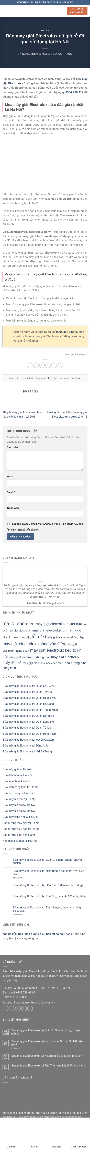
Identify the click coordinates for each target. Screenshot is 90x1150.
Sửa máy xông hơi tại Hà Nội (20, 816)
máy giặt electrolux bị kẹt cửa (59, 624)
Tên (10, 476)
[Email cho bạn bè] (48, 365)
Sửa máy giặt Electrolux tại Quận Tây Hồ (27, 691)
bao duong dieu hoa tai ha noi (44, 934)
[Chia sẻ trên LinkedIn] (60, 365)
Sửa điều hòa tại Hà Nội (17, 775)
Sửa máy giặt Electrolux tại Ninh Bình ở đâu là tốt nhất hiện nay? (48, 872)
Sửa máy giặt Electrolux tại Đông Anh (25, 745)
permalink (75, 378)
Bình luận (13, 447)
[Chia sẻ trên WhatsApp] (29, 365)
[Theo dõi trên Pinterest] (30, 1008)
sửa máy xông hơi (27, 938)
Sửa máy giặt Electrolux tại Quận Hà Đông (28, 703)
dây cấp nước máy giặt (16, 637)
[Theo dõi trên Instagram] (12, 1008)
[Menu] (5, 11)
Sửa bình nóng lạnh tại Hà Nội (21, 787)
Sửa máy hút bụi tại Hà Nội (19, 805)
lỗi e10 (39, 636)
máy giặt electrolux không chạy (65, 637)
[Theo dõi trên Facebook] (5, 1008)
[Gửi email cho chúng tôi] (24, 1008)
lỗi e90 (30, 624)
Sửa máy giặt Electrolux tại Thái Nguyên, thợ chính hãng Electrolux (47, 909)
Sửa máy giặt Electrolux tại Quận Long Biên (29, 721)
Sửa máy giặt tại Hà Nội (17, 769)
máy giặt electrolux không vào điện (34, 643)
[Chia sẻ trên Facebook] (36, 365)
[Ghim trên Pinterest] (54, 365)
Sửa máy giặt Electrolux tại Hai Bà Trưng (27, 751)
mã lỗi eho (14, 623)
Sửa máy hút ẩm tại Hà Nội (19, 811)
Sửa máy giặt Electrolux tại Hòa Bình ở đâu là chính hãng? (48, 885)
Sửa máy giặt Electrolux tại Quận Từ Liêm (28, 727)
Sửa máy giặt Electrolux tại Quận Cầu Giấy (28, 686)
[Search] (63, 11)
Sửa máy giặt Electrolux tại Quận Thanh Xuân (30, 709)
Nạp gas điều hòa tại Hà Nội (20, 840)
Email (11, 492)
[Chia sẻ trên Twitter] (42, 365)
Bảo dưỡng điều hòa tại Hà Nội (21, 828)
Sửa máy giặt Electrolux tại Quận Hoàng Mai (29, 697)
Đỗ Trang (65, 54)
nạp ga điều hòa (13, 934)
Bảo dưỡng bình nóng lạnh (19, 834)
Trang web (13, 508)
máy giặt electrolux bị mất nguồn (58, 630)
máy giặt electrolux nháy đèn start (43, 663)
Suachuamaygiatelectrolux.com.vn (34, 1002)
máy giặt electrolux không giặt (29, 657)
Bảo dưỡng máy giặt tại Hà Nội (21, 823)
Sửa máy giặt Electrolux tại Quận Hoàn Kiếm (30, 733)
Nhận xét (17, 878)
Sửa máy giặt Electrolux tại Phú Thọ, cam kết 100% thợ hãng (49, 896)
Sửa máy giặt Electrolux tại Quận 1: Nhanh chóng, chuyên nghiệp (48, 861)
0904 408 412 (65, 332)
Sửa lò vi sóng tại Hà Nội (18, 793)
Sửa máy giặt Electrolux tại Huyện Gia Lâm (28, 739)
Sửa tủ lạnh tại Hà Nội (16, 781)
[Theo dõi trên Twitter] (18, 1008)
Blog (45, 30)
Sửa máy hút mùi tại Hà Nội (19, 799)
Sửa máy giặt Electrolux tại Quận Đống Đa (28, 715)
